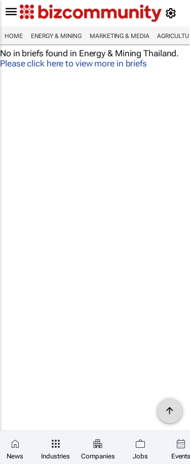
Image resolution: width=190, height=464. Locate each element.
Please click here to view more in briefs (73, 63)
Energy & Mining (56, 36)
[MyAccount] (172, 13)
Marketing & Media (119, 36)
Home (14, 36)
